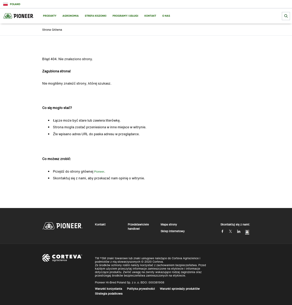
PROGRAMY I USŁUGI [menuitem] (125, 15)
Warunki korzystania (108, 288)
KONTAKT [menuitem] (150, 15)
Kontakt (100, 224)
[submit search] (286, 16)
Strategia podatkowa (108, 293)
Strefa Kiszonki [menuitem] (95, 15)
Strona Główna (52, 29)
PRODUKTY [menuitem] (49, 15)
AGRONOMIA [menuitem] (70, 15)
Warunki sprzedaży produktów (180, 288)
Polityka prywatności (141, 288)
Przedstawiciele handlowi (138, 226)
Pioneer (99, 171)
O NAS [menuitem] (166, 15)
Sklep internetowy (173, 231)
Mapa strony (169, 224)
